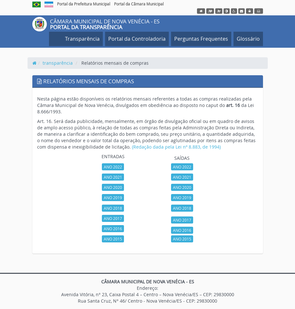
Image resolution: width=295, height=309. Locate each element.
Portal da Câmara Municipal (139, 3)
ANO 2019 (113, 197)
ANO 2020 (113, 187)
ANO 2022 (113, 166)
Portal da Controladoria (137, 38)
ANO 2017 (113, 218)
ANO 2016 (113, 228)
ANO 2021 (113, 177)
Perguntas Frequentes (201, 38)
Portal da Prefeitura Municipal (83, 3)
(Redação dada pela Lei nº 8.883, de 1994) (176, 147)
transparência (58, 63)
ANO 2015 (113, 238)
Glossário (248, 38)
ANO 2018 (113, 208)
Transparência (81, 38)
